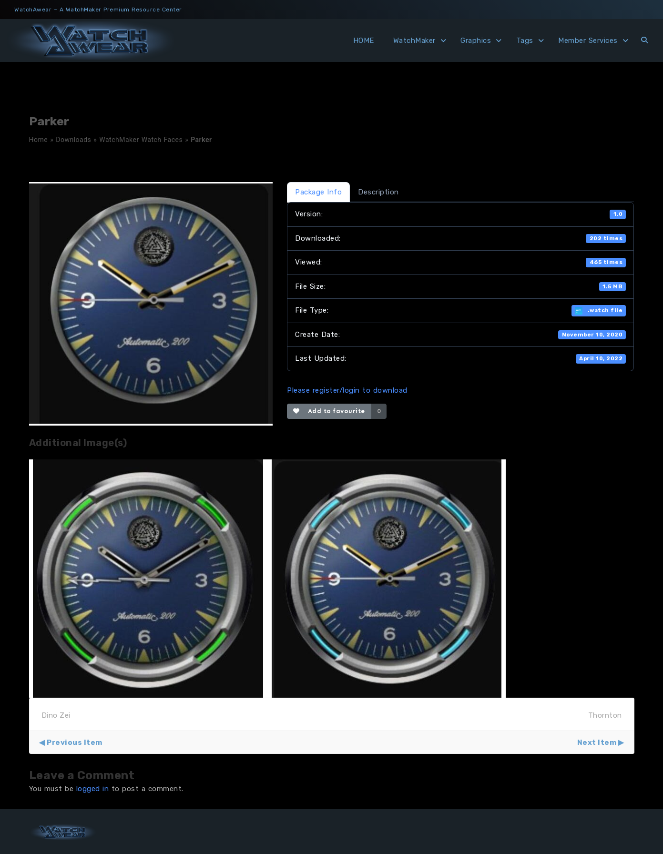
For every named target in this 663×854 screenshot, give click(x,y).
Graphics (475, 40)
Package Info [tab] (318, 192)
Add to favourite (329, 411)
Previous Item (74, 742)
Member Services (588, 40)
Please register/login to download (347, 390)
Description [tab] (378, 192)
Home (38, 139)
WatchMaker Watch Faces (141, 139)
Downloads (73, 139)
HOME (363, 40)
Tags (524, 40)
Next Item (597, 742)
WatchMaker (414, 40)
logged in (92, 788)
